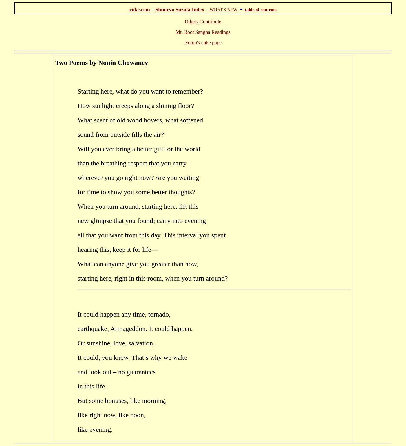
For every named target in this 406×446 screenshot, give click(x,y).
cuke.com (139, 9)
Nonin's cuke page (203, 42)
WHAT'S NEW (223, 9)
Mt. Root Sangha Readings (203, 32)
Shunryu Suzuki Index (179, 9)
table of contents (261, 9)
